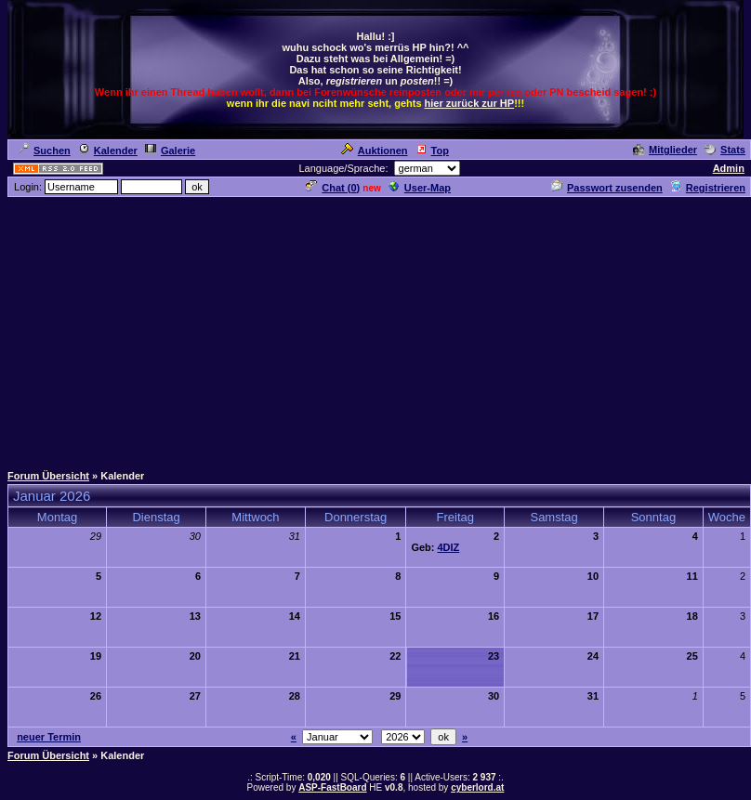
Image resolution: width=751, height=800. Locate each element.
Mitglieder (665, 149)
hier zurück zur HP (470, 103)
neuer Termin (49, 736)
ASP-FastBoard (332, 787)
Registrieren (707, 187)
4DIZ (449, 547)
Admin (728, 168)
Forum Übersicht (48, 475)
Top (432, 150)
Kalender (108, 150)
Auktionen (374, 150)
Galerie (170, 150)
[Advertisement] (375, 329)
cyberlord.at (477, 787)
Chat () (333, 187)
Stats (725, 149)
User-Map (420, 187)
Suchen (44, 150)
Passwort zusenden (607, 187)
